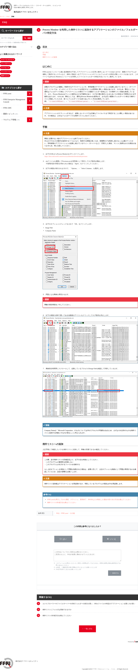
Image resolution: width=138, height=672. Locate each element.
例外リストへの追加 (50, 57)
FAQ (7, 16)
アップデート (6, 63)
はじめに (46, 52)
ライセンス (5, 68)
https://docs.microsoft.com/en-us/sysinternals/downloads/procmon (66, 156)
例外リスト (5, 76)
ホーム (2, 16)
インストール (6, 72)
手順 (44, 55)
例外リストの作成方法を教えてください (61, 502)
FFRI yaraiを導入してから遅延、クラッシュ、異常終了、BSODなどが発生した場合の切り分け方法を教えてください (89, 499)
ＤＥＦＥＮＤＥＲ (7, 59)
